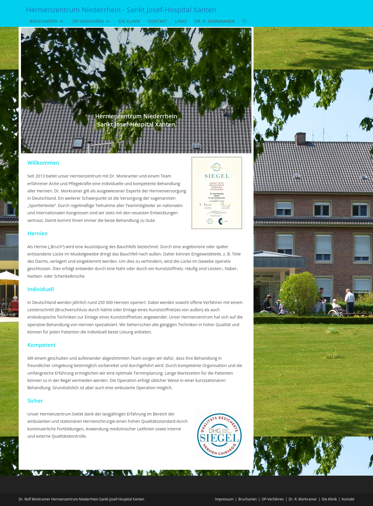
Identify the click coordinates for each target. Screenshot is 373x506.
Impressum (224, 499)
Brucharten (247, 499)
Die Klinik (329, 499)
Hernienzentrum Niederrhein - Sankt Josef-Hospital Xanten (121, 9)
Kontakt (348, 499)
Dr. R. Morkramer (303, 499)
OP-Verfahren (273, 499)
